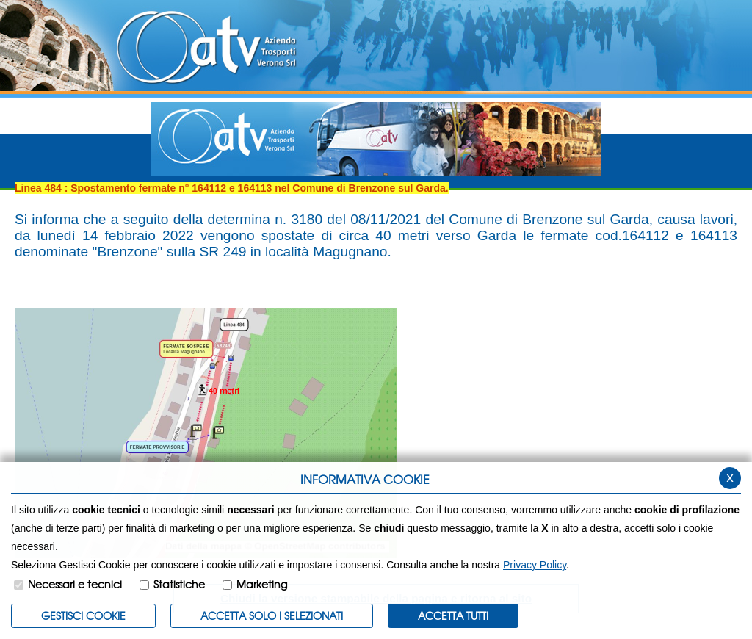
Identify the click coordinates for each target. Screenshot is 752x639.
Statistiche (179, 584)
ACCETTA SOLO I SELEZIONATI (271, 615)
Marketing (261, 584)
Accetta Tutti (453, 615)
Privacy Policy (534, 565)
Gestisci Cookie (83, 615)
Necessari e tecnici (75, 584)
